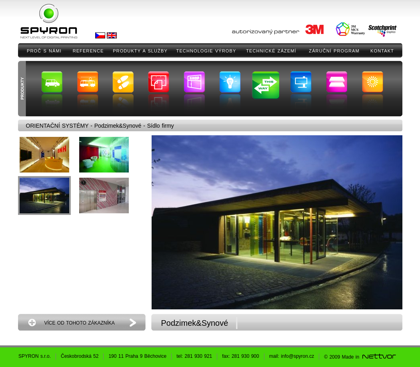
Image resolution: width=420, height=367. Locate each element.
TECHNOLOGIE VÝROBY (206, 50)
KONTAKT (382, 50)
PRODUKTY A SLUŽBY (140, 50)
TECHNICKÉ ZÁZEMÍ (271, 50)
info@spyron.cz (297, 356)
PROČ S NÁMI (44, 50)
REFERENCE (88, 50)
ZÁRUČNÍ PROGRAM (334, 50)
